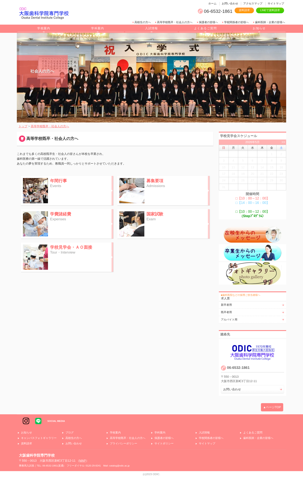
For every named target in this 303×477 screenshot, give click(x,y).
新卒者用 (226, 304)
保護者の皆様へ (208, 22)
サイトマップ (276, 3)
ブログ (69, 432)
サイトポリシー (164, 443)
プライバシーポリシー (123, 443)
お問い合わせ (230, 3)
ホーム (212, 3)
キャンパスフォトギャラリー (39, 438)
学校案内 (43, 28)
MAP (82, 460)
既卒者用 (226, 312)
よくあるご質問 (205, 28)
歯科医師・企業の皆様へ (270, 22)
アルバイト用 (229, 319)
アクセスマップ (252, 3)
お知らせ (259, 28)
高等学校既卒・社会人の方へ (175, 22)
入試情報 (151, 28)
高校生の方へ (142, 22)
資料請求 (244, 10)
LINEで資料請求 (270, 10)
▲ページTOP (272, 407)
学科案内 (97, 28)
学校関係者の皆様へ (236, 22)
